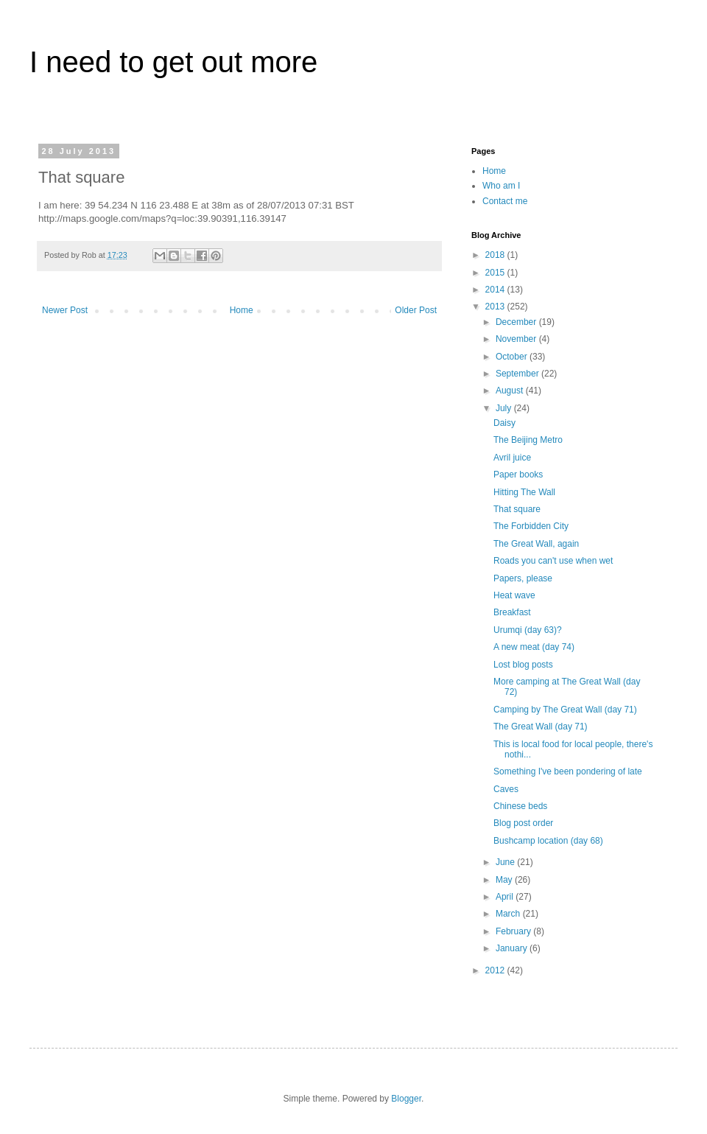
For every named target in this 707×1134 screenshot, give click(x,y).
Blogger (406, 1098)
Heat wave (514, 595)
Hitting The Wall (524, 492)
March (509, 914)
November (517, 339)
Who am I (501, 186)
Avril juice (512, 457)
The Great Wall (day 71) (540, 726)
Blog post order (523, 823)
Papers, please (522, 578)
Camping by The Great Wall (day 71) (565, 709)
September (518, 373)
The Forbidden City (531, 526)
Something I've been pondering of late (567, 771)
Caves (505, 789)
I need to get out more (173, 62)
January (513, 948)
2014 (496, 289)
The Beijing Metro (528, 440)
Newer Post (65, 310)
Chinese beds (520, 806)
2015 (496, 272)
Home (241, 310)
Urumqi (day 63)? (527, 630)
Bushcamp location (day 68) (548, 841)
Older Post (416, 310)
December (517, 322)
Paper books (518, 474)
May (505, 880)
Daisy (504, 423)
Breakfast (512, 612)
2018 (496, 255)
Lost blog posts (523, 664)
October (513, 356)
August (511, 390)
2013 (496, 306)
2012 (496, 970)
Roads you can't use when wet (553, 561)
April (506, 897)
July (505, 408)
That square (517, 509)
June (506, 862)
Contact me (504, 201)
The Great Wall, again (536, 544)
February (514, 931)
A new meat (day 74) (533, 647)
